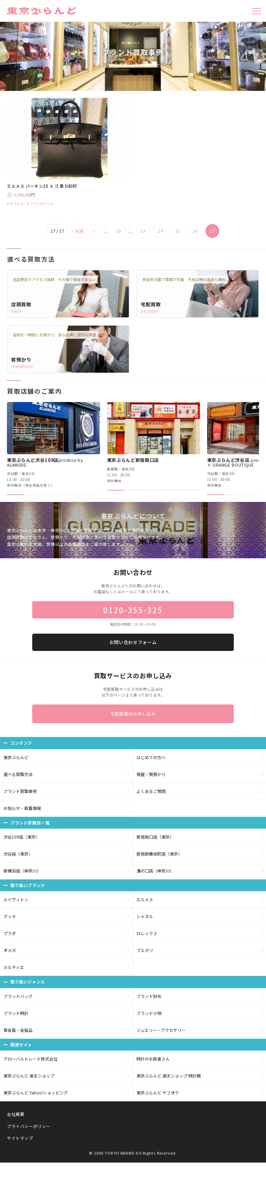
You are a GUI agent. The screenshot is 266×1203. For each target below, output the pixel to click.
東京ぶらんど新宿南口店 (133, 460)
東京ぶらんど (15, 757)
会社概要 (15, 1114)
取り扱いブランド (27, 885)
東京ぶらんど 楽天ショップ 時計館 (168, 1076)
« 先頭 (77, 231)
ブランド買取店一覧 (30, 823)
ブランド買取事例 (20, 791)
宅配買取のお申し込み (133, 713)
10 (118, 231)
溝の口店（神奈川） (155, 871)
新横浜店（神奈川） (22, 871)
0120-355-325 (133, 609)
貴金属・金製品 (18, 1030)
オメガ (9, 950)
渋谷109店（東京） (21, 837)
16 (195, 231)
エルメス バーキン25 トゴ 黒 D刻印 (42, 186)
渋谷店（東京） (18, 854)
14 (160, 231)
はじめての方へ (151, 757)
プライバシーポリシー (29, 1126)
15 (177, 231)
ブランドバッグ (41, 203)
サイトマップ (20, 1138)
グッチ (9, 916)
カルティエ (13, 967)
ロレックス (146, 933)
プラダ (9, 933)
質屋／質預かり (151, 774)
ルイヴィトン (15, 899)
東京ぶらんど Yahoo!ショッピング (35, 1092)
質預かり (21, 359)
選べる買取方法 (18, 774)
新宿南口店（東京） (155, 837)
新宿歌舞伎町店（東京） (159, 854)
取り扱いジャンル (27, 982)
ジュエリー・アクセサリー (161, 1030)
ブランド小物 (148, 1013)
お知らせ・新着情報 (22, 808)
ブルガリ (144, 950)
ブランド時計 (15, 1013)
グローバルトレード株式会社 (30, 1059)
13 (143, 231)
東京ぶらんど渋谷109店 (45, 462)
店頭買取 (21, 304)
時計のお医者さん (153, 1059)
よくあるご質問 (151, 791)
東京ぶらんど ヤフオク (157, 1092)
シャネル (144, 916)
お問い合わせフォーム (133, 642)
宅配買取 (151, 304)
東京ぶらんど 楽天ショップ (28, 1076)
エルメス (17, 203)
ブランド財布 (148, 996)
